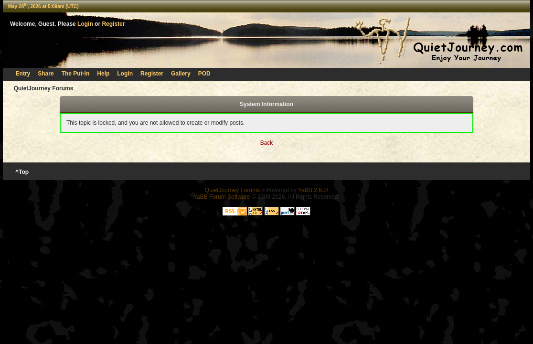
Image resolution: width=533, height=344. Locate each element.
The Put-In (76, 73)
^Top (22, 172)
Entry (23, 73)
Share (45, 73)
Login (85, 24)
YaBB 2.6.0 (312, 190)
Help (103, 73)
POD (204, 73)
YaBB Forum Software (221, 197)
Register (113, 24)
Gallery (181, 73)
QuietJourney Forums (44, 88)
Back (266, 143)
